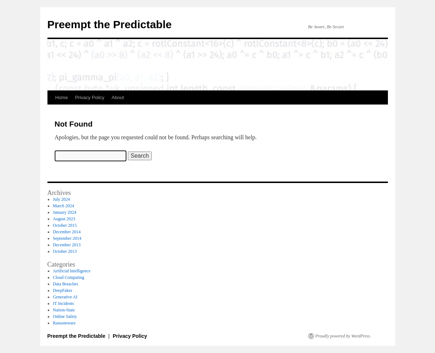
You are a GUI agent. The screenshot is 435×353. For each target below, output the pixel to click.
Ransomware (64, 323)
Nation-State (64, 309)
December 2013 (66, 244)
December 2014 (66, 231)
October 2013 (65, 251)
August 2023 (64, 218)
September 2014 (67, 238)
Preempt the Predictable (109, 24)
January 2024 (64, 212)
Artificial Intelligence (72, 270)
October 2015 (65, 225)
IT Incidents (63, 303)
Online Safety (65, 316)
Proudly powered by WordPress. (343, 336)
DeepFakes (62, 290)
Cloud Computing (68, 277)
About (118, 97)
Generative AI (65, 296)
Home (61, 97)
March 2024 (63, 205)
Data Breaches (65, 283)
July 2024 (61, 199)
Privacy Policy (89, 97)
